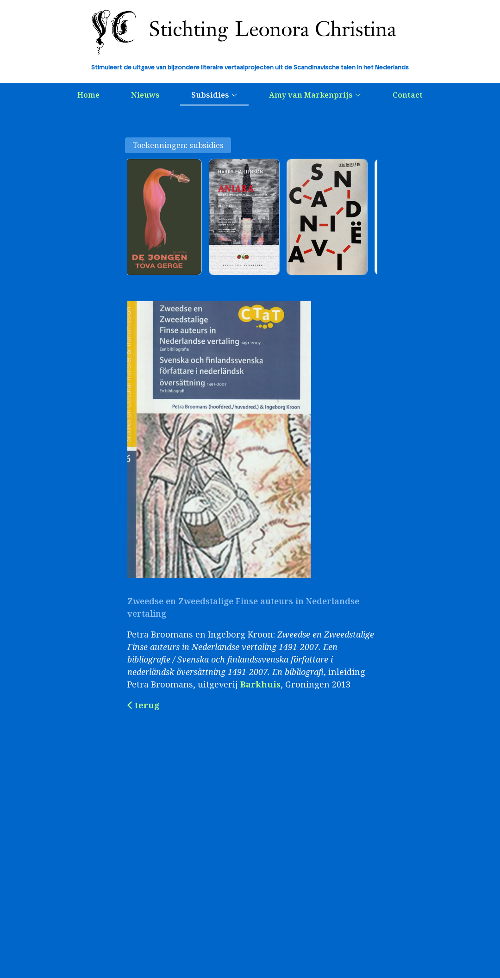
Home (88, 95)
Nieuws (145, 95)
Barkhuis (260, 684)
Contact (408, 95)
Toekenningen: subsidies (178, 145)
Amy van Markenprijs (315, 95)
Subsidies (214, 95)
